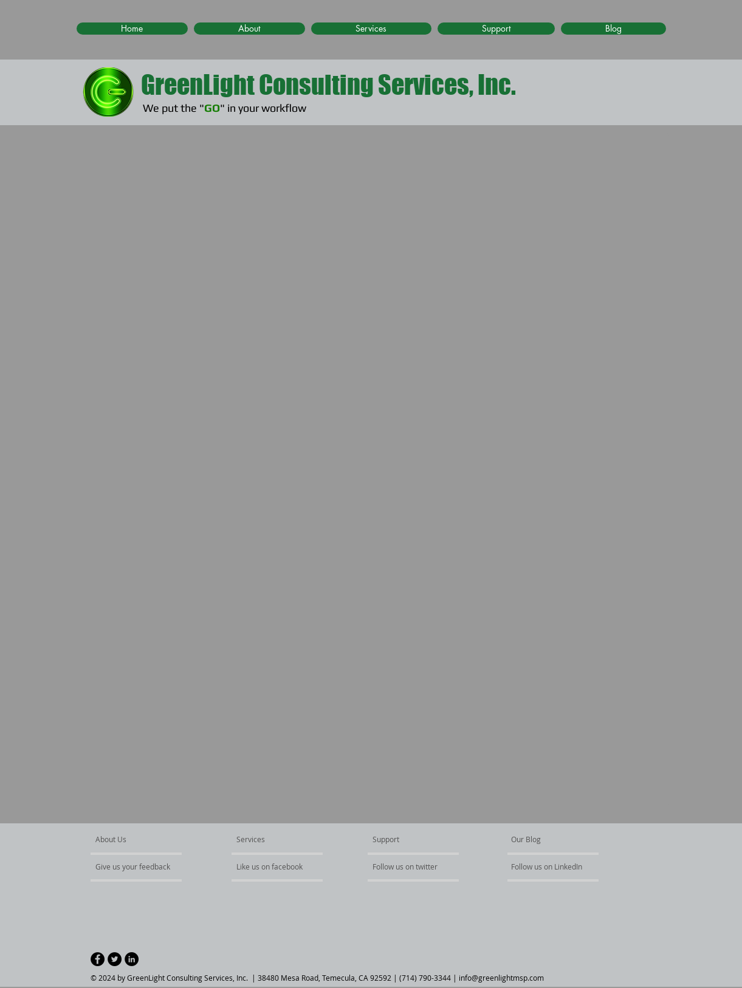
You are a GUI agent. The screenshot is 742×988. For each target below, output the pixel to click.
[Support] (401, 839)
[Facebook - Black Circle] (98, 959)
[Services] (271, 839)
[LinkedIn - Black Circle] (132, 959)
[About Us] (141, 839)
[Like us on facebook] (272, 866)
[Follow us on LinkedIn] (548, 866)
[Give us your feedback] (139, 866)
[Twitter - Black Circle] (115, 959)
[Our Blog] (546, 839)
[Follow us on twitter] (406, 866)
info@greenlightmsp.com (501, 978)
